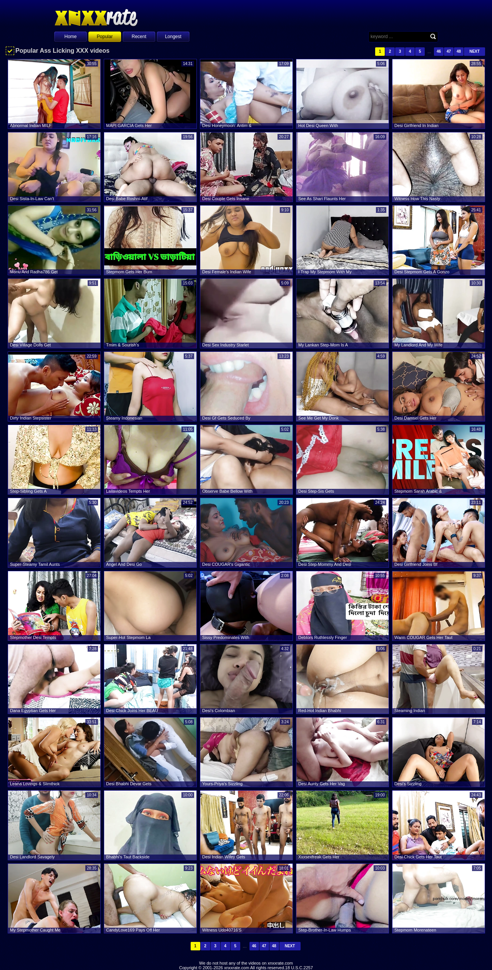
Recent (138, 36)
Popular (105, 36)
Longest (173, 36)
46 (439, 51)
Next (474, 51)
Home (70, 36)
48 (459, 51)
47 (449, 51)
